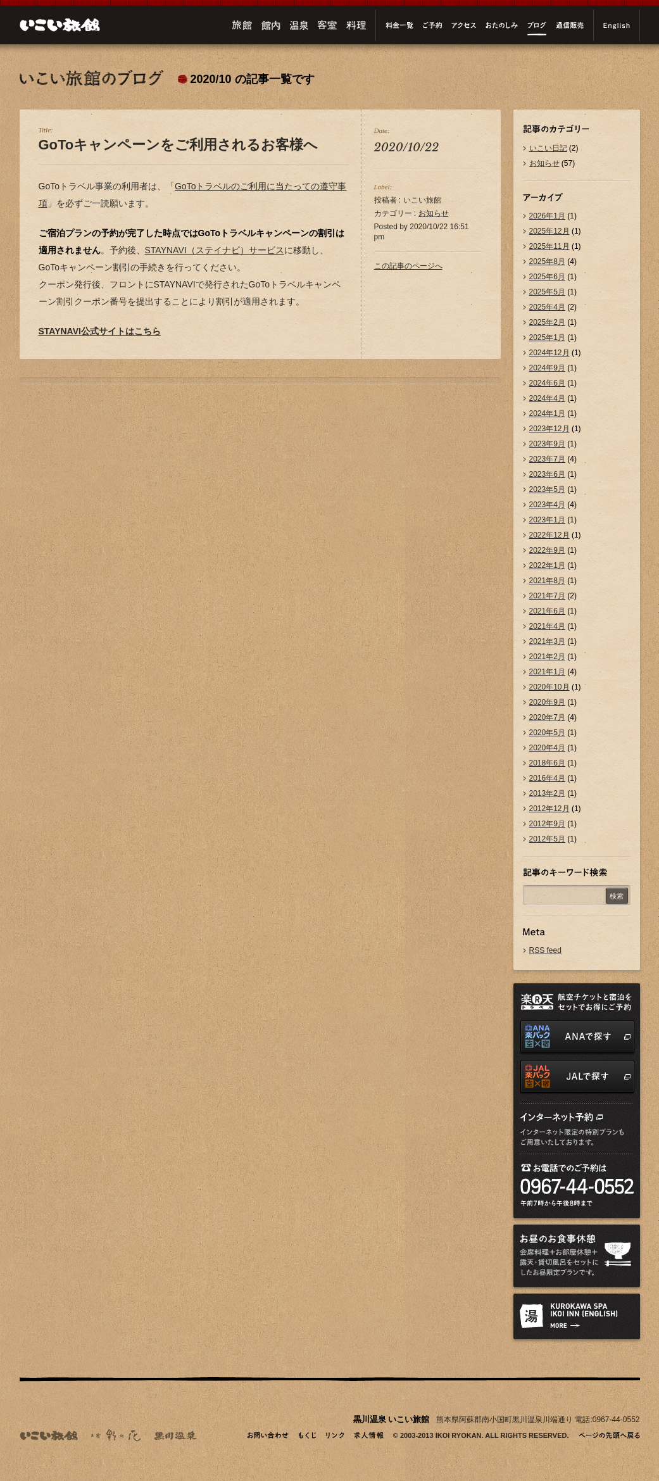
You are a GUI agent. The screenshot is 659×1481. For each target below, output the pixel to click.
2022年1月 (547, 565)
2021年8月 (547, 580)
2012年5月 (547, 839)
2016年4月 (547, 778)
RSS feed (545, 950)
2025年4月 (547, 307)
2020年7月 (547, 717)
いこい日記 (548, 148)
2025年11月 (549, 246)
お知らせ (433, 213)
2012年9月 (547, 823)
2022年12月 (549, 535)
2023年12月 (549, 428)
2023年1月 (547, 519)
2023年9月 (547, 443)
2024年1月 (547, 413)
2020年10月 (549, 687)
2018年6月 (547, 763)
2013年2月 (547, 793)
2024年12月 (549, 352)
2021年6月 (547, 611)
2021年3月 (547, 641)
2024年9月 (547, 367)
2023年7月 (547, 459)
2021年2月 (547, 656)
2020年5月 (547, 732)
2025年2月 (547, 322)
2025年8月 (547, 261)
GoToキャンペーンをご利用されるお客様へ (178, 145)
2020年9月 (547, 702)
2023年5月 (547, 489)
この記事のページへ (408, 266)
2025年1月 (547, 337)
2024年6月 (547, 383)
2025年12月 (549, 231)
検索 (617, 896)
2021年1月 (547, 671)
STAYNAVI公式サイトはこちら (100, 331)
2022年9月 (547, 550)
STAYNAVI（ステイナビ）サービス (214, 250)
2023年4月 (547, 504)
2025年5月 (547, 291)
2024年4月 (547, 398)
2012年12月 (549, 808)
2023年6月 (547, 474)
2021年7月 (547, 595)
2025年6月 (547, 276)
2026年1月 (547, 215)
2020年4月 (547, 747)
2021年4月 (547, 626)
